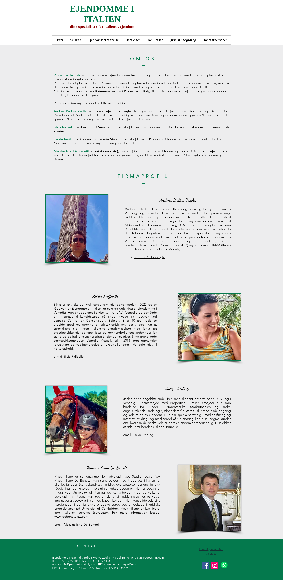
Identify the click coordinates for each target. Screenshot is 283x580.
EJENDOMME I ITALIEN (102, 14)
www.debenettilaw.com (71, 517)
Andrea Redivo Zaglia (149, 257)
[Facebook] (205, 565)
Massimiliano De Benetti (81, 525)
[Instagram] (214, 565)
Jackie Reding (143, 435)
